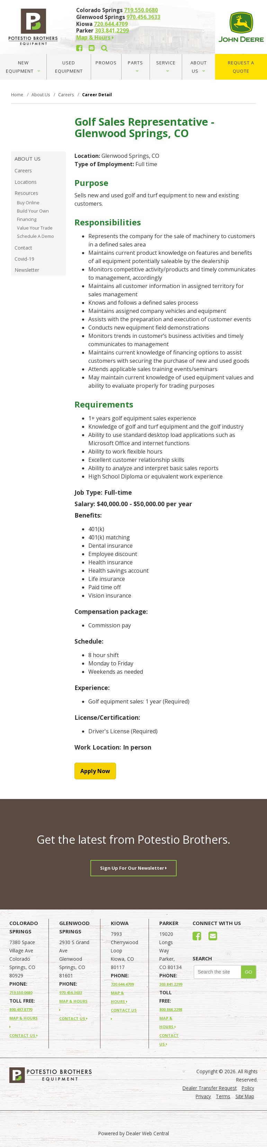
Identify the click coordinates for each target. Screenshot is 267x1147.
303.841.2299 (112, 30)
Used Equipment (69, 67)
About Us (198, 67)
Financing (26, 219)
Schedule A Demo (35, 236)
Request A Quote (241, 67)
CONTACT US (23, 1035)
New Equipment (23, 67)
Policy (248, 1088)
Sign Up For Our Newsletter (133, 868)
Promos (106, 63)
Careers (23, 170)
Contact (23, 247)
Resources (26, 193)
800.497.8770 (20, 1009)
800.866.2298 (170, 1009)
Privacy (203, 1096)
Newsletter (27, 270)
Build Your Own (33, 211)
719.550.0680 (141, 10)
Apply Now (95, 771)
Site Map (244, 1096)
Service (166, 66)
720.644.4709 (111, 23)
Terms (223, 1096)
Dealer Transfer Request (210, 1088)
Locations (26, 182)
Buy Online (28, 203)
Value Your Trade (35, 228)
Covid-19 (24, 259)
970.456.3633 (143, 17)
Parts (135, 66)
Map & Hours (95, 37)
